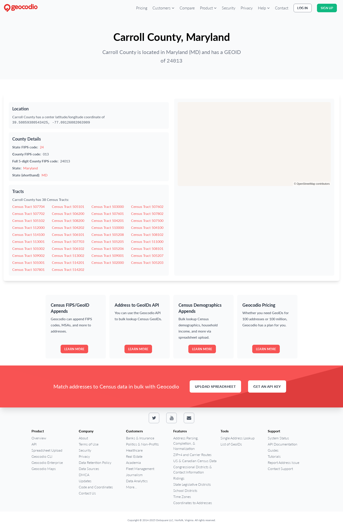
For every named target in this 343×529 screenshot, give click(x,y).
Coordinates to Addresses (192, 503)
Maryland (30, 168)
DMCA (84, 475)
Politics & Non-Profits (142, 444)
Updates (85, 481)
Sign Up (327, 8)
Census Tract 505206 (107, 248)
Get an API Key (267, 386)
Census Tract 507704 (28, 206)
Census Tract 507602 (147, 206)
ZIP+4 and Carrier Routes (192, 454)
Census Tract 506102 (68, 248)
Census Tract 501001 (28, 262)
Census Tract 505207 (147, 255)
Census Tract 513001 (28, 241)
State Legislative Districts (192, 484)
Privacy (247, 7)
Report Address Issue (283, 462)
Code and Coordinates (96, 487)
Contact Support (280, 468)
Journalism (134, 475)
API (34, 444)
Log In (302, 8)
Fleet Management (140, 468)
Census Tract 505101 (68, 206)
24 (42, 147)
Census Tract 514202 (68, 269)
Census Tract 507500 (147, 220)
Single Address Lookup (237, 438)
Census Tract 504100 (147, 227)
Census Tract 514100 (28, 234)
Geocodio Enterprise (47, 462)
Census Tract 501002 (28, 248)
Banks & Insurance (140, 438)
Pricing (141, 7)
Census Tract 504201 (107, 220)
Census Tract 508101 (147, 248)
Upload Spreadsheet (215, 386)
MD (44, 175)
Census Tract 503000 (107, 206)
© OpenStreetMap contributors (312, 183)
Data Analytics (137, 481)
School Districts (185, 490)
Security (228, 7)
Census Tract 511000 (147, 241)
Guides (273, 450)
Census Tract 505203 (147, 262)
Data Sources (89, 468)
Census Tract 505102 (28, 220)
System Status (278, 438)
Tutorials (274, 456)
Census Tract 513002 (68, 255)
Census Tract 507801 (28, 269)
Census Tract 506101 (68, 234)
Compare (187, 7)
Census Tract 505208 (107, 234)
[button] (163, 8)
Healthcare (134, 450)
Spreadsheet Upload (47, 450)
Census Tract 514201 (68, 262)
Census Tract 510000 (107, 227)
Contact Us (87, 493)
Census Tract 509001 (107, 255)
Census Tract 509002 (28, 255)
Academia (133, 462)
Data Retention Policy (95, 462)
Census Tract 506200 (68, 213)
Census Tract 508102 (147, 234)
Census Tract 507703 (68, 241)
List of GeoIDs (231, 444)
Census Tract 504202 (68, 227)
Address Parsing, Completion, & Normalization (185, 443)
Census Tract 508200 (68, 220)
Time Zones (182, 496)
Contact (281, 7)
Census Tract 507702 (28, 213)
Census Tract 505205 (107, 241)
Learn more (74, 349)
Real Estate (134, 456)
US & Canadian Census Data (195, 461)
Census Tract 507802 (147, 213)
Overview (39, 438)
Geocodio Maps (44, 468)
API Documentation (282, 444)
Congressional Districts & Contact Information (192, 469)
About (83, 438)
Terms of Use (88, 444)
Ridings (178, 478)
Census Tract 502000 (107, 262)
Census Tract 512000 (28, 227)
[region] (254, 144)
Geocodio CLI (42, 456)
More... (131, 487)
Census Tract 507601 (107, 213)
